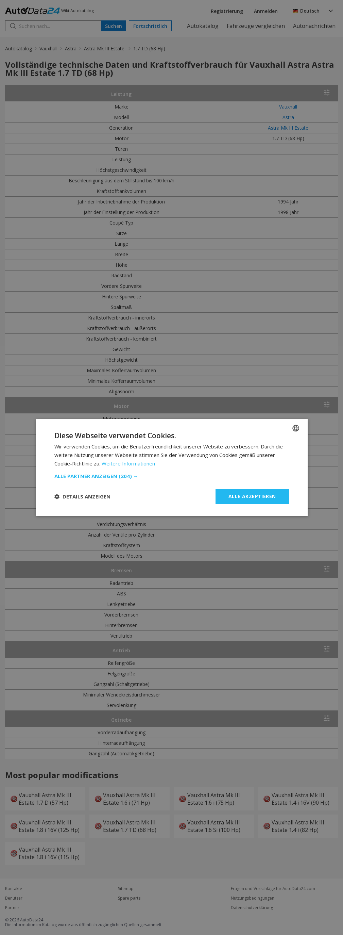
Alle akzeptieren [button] (252, 496)
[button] (171, 476)
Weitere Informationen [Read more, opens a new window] (128, 463)
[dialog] (171, 467)
